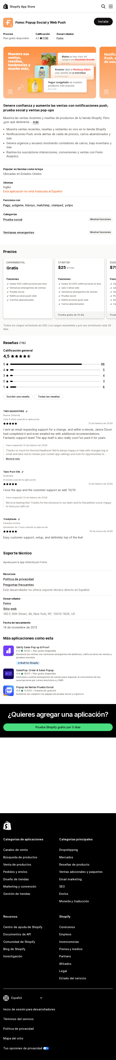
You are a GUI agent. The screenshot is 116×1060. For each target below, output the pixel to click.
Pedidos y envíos (15, 871)
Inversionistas (69, 941)
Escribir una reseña (18, 396)
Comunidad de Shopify (19, 941)
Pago (6, 205)
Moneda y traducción (74, 901)
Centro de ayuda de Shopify (22, 927)
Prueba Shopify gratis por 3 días (58, 727)
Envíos (63, 893)
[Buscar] (103, 6)
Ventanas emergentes (18, 232)
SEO (62, 886)
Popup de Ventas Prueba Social (35, 687)
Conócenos (67, 927)
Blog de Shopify (14, 949)
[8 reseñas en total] (104, 387)
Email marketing (70, 879)
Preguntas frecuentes (18, 584)
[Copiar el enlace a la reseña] (26, 411)
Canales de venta (15, 849)
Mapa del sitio (13, 1038)
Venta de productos (17, 864)
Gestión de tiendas (16, 893)
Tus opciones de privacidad (22, 1048)
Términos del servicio (18, 1019)
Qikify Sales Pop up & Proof (32, 647)
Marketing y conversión (19, 886)
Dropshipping (68, 849)
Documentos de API (17, 934)
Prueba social (12, 219)
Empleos (65, 934)
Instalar (103, 21)
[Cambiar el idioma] (27, 998)
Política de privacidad (18, 579)
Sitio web (10, 608)
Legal (63, 971)
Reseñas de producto (74, 864)
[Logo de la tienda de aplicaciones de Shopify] (19, 6)
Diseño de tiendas (16, 879)
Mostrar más (13, 458)
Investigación (12, 956)
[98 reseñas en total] (103, 364)
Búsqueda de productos (20, 857)
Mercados (66, 857)
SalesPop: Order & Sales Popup (35, 670)
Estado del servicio (72, 978)
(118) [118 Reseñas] (45, 38)
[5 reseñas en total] (104, 369)
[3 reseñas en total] (104, 381)
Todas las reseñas (49, 396)
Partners (65, 956)
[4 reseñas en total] (104, 375)
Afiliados (65, 963)
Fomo (60, 38)
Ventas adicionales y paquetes (81, 871)
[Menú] (111, 6)
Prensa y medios (71, 949)
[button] (58, 655)
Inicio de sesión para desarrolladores (29, 1009)
